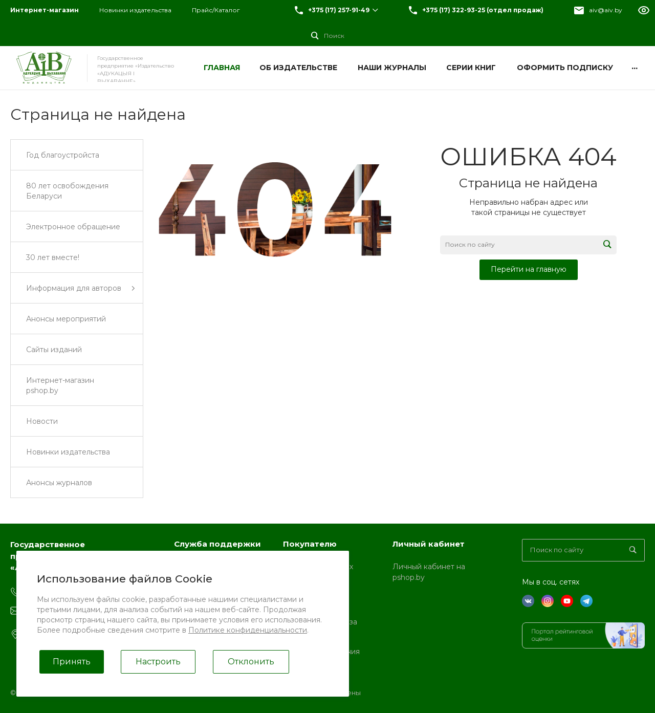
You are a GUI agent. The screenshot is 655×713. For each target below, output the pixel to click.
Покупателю (310, 544)
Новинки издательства (135, 10)
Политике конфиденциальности (247, 630)
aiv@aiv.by (605, 10)
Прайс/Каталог (216, 10)
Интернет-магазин (44, 10)
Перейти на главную (528, 269)
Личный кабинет (428, 544)
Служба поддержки (217, 544)
